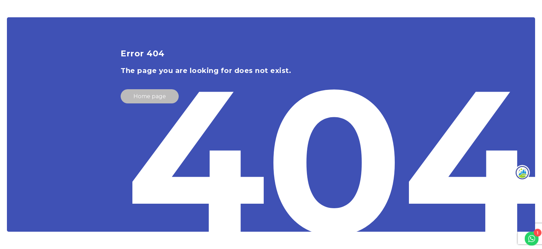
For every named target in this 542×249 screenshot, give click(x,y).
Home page (149, 96)
